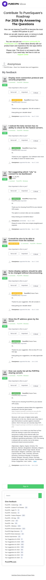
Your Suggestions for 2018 (12, 539)
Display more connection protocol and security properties (25, 79)
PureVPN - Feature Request (13, 515)
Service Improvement (11, 536)
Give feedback (10, 501)
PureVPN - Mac (9, 523)
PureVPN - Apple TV (11, 510)
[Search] (40, 495)
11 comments (24, 243)
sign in (25, 486)
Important (25, 92)
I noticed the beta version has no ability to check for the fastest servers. (25, 127)
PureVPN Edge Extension (12, 531)
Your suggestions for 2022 (12, 550)
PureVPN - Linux (10, 521)
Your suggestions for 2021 (12, 547)
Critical (37, 93)
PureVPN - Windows (23, 82)
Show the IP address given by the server (23, 320)
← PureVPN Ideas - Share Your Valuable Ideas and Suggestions (20, 67)
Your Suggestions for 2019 (12, 542)
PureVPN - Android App (12, 505)
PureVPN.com (10, 562)
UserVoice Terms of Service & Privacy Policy (23, 575)
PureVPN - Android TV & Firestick (14, 507)
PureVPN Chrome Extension (13, 528)
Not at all (15, 92)
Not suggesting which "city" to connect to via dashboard (22, 173)
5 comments (11, 275)
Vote (4, 85)
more (35, 461)
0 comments (11, 130)
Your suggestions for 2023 (12, 552)
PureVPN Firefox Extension (13, 534)
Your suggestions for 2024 (12, 555)
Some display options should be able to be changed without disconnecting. (25, 272)
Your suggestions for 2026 (12, 557)
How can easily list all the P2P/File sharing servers (23, 372)
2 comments (11, 82)
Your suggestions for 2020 (12, 544)
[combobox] (21, 496)
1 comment (11, 181)
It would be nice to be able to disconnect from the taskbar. (21, 240)
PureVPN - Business (11, 513)
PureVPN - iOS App (10, 518)
